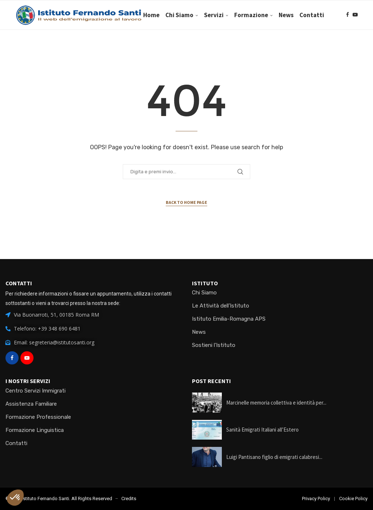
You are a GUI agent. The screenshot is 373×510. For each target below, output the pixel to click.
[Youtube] (355, 46)
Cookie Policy (353, 498)
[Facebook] (347, 46)
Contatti (334, 15)
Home (174, 15)
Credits (128, 498)
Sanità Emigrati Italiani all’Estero (262, 429)
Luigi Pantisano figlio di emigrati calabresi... (274, 456)
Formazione (274, 15)
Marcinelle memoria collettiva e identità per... (276, 402)
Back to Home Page (186, 202)
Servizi (236, 15)
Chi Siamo (202, 15)
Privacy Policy (316, 498)
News (308, 15)
